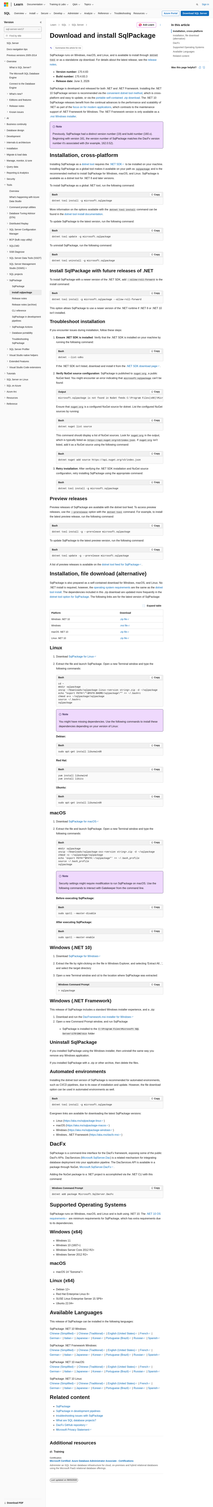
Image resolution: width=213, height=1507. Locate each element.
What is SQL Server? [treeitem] (20, 67)
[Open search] (197, 4)
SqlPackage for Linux (81, 656)
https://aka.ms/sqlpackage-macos (86, 1125)
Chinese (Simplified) (62, 1333)
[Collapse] (40, 22)
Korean (97, 1338)
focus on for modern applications (92, 107)
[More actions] (160, 25)
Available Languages (184, 51)
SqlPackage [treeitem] (18, 286)
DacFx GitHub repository (70, 1425)
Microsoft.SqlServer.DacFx (95, 1167)
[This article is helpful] (200, 67)
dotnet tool (88, 164)
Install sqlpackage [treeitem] (22, 292)
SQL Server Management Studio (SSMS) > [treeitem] (22, 266)
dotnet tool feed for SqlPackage (120, 564)
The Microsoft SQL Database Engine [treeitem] (24, 75)
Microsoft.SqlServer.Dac (96, 1157)
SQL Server (78, 24)
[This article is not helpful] (204, 67)
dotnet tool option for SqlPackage (69, 596)
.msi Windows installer (63, 116)
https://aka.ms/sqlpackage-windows (89, 1130)
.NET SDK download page (141, 366)
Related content (181, 56)
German (54, 1338)
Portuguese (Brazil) (117, 1338)
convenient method (124, 93)
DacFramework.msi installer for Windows (107, 1016)
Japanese (82, 1338)
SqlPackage (63, 1406)
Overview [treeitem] (14, 191)
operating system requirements (112, 587)
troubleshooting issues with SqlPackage (79, 1415)
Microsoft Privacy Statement (72, 1429)
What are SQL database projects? (76, 1420)
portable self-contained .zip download (118, 97)
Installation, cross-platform (188, 31)
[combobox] (23, 29)
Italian (67, 1338)
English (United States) (121, 1333)
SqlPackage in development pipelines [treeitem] (26, 318)
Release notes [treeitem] (19, 298)
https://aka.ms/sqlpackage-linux (82, 1120)
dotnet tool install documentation (83, 214)
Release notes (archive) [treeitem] (24, 304)
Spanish (153, 1338)
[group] (109, 398)
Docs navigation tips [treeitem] (17, 49)
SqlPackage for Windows (83, 956)
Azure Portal (170, 13)
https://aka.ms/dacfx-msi (104, 1134)
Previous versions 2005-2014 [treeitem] (22, 55)
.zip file (123, 619)
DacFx (176, 43)
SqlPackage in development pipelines (78, 1411)
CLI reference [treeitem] (19, 310)
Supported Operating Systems (188, 47)
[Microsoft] (6, 4)
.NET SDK (116, 164)
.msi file (124, 625)
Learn (53, 24)
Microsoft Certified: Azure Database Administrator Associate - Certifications (91, 1461)
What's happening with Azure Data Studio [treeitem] (24, 199)
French (144, 1333)
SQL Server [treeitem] (13, 43)
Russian (138, 1338)
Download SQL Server (195, 13)
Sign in (205, 4)
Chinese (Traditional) (90, 1333)
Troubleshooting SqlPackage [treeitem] (20, 341)
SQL (64, 24)
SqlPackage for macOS (82, 821)
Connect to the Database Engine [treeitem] (22, 85)
